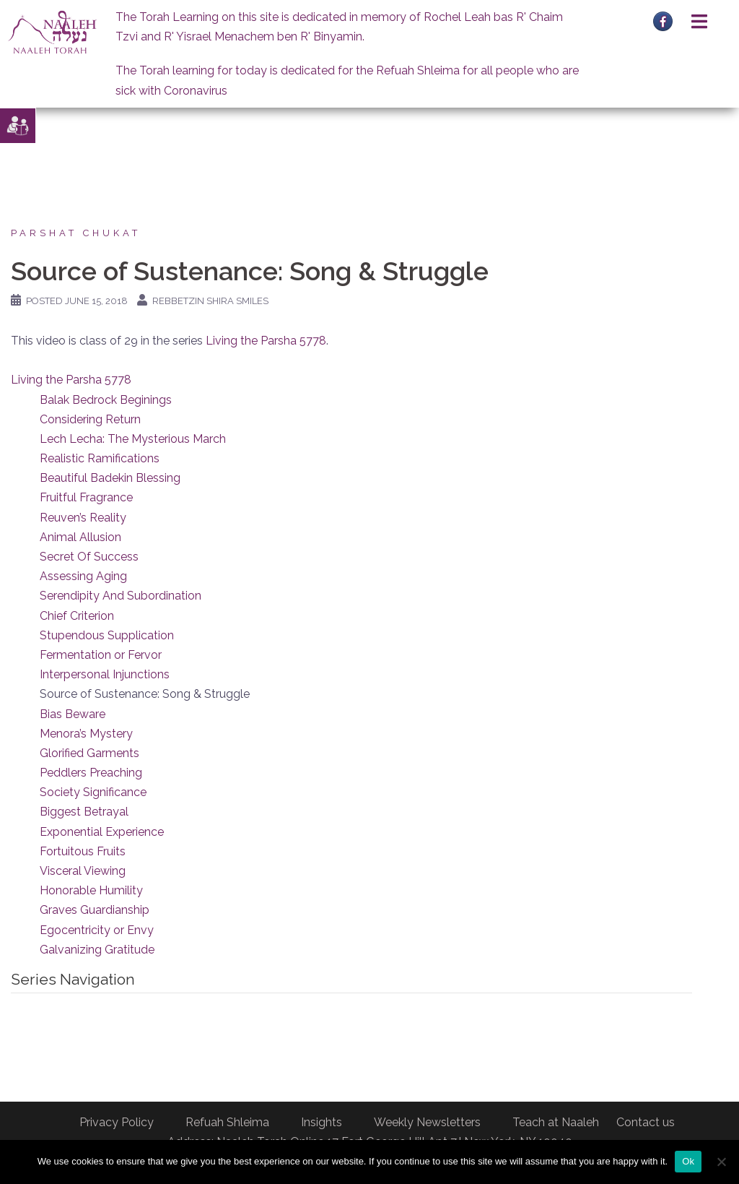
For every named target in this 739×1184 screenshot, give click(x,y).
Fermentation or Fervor (101, 655)
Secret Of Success (89, 556)
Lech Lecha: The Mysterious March (133, 439)
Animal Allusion (80, 537)
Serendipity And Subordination (120, 595)
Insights (321, 1122)
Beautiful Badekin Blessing (110, 478)
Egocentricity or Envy (97, 930)
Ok (688, 1161)
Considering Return (90, 419)
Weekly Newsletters (427, 1122)
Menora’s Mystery (86, 733)
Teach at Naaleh (555, 1122)
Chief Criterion (77, 616)
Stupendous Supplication (107, 635)
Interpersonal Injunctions (105, 674)
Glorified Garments (89, 753)
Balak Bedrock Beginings (106, 400)
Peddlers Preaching (91, 772)
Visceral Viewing (83, 871)
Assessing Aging (83, 576)
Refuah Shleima (227, 1122)
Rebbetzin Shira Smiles (210, 300)
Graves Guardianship (94, 910)
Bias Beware (72, 714)
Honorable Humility (91, 890)
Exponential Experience (102, 832)
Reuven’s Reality (83, 517)
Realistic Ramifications (99, 458)
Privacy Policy (116, 1122)
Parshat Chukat (76, 233)
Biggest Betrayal (84, 811)
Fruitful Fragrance (86, 497)
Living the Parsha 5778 (266, 340)
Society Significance (93, 792)
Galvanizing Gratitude (97, 949)
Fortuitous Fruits (83, 851)
